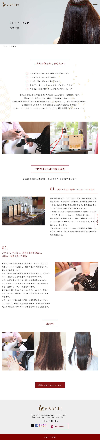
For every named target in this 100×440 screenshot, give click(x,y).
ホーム (5, 46)
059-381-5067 (51, 420)
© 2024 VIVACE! (50, 437)
